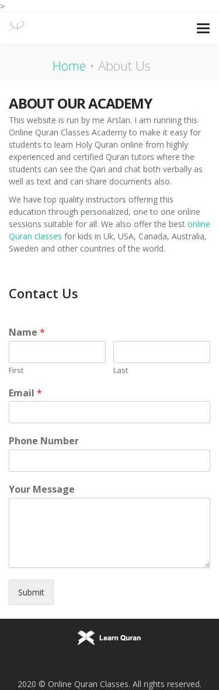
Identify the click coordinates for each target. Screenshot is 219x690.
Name (27, 332)
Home (69, 65)
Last (120, 370)
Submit (31, 592)
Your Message (42, 489)
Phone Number (44, 441)
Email (25, 393)
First (16, 370)
